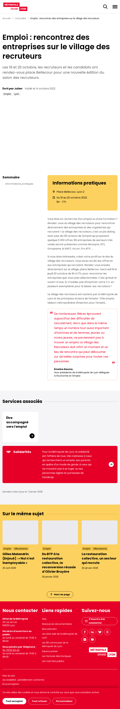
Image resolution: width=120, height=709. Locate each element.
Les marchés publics (53, 661)
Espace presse (50, 651)
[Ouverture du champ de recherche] (105, 6)
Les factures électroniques (56, 656)
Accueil (6, 18)
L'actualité (20, 18)
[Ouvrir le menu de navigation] (115, 6)
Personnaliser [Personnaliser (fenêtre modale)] (64, 701)
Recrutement (49, 629)
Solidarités (18, 452)
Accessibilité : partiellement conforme (23, 679)
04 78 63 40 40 (10, 650)
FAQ (44, 619)
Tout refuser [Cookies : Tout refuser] (39, 701)
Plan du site (8, 675)
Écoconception (10, 684)
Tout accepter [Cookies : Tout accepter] (14, 701)
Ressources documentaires (57, 624)
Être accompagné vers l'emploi (17, 422)
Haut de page (60, 594)
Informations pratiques (19, 184)
